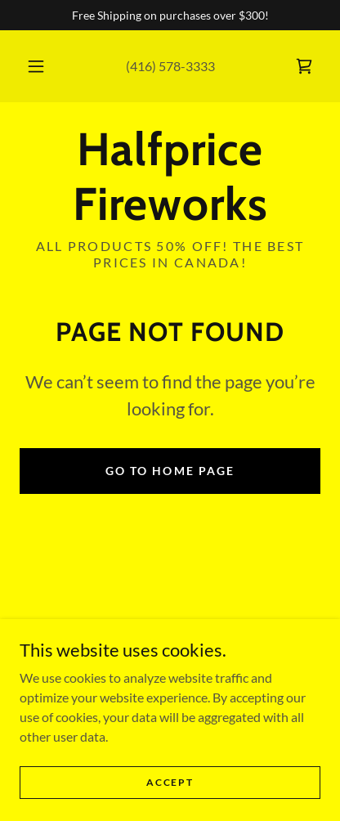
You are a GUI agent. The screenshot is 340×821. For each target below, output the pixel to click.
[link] (304, 66)
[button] (36, 66)
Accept (169, 782)
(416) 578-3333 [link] (170, 66)
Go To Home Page (169, 471)
